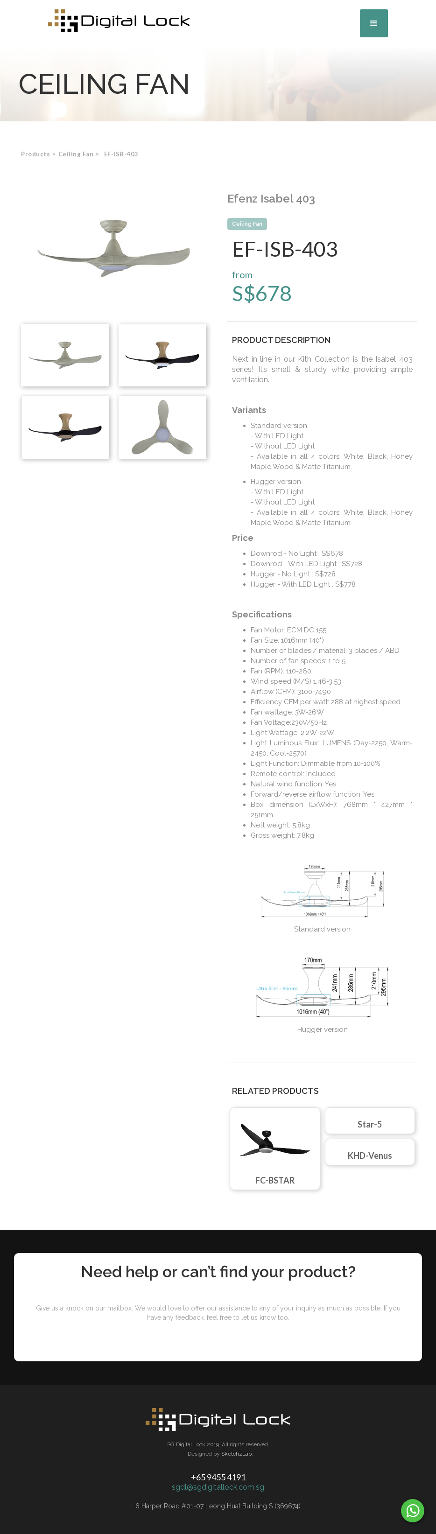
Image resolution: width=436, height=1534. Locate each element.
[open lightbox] (113, 248)
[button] (374, 23)
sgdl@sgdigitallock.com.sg (218, 1487)
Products (35, 154)
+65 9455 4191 (218, 1477)
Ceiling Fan (247, 224)
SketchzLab (236, 1453)
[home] (119, 20)
